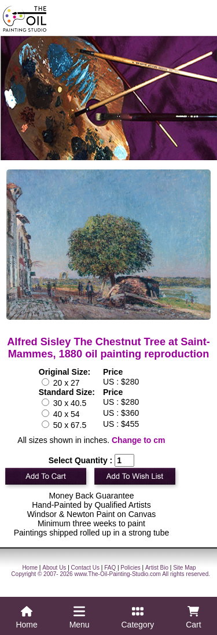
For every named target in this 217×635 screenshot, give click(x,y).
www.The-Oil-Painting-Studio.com (117, 574)
